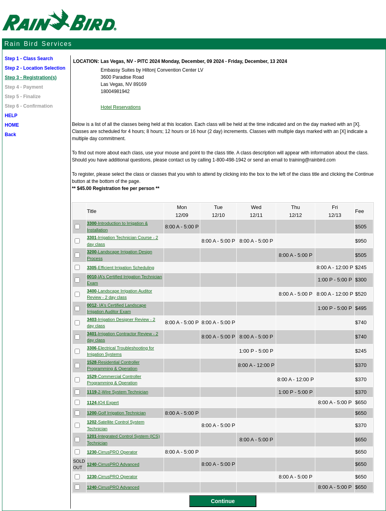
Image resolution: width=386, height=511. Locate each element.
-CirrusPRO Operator (112, 452)
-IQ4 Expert (103, 402)
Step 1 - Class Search (29, 58)
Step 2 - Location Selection (35, 68)
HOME (12, 125)
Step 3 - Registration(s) (30, 77)
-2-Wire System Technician (117, 391)
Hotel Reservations (121, 107)
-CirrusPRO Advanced (113, 464)
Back (10, 134)
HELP (11, 115)
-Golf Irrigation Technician (116, 412)
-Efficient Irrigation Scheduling (120, 267)
